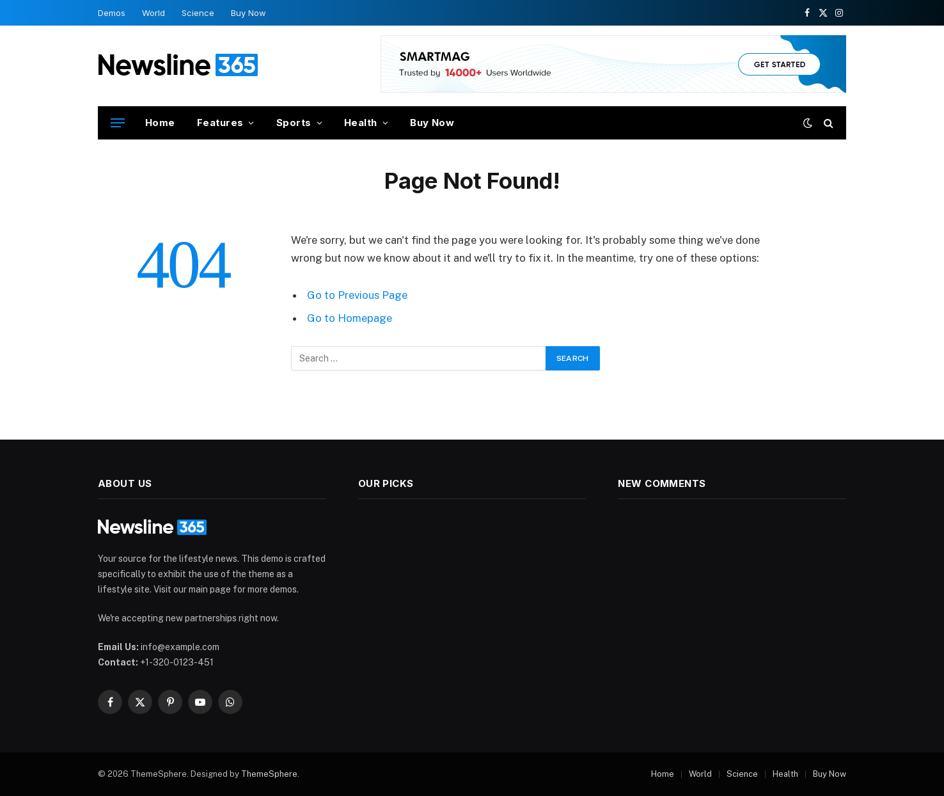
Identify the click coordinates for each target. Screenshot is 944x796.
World (153, 13)
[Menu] (118, 123)
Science (198, 13)
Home (160, 122)
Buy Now (248, 13)
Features (220, 122)
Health (360, 122)
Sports (293, 122)
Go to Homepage (349, 318)
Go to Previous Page (357, 295)
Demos (111, 13)
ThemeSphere (269, 774)
